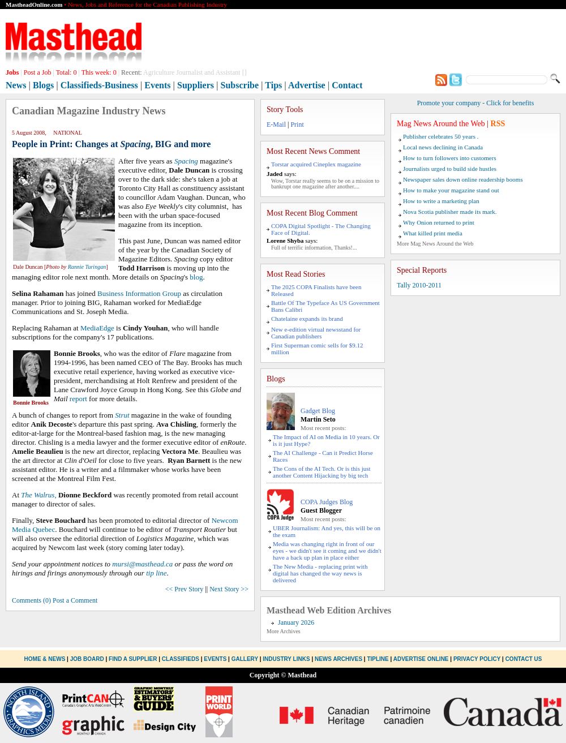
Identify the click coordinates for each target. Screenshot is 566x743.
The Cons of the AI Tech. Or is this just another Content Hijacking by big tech (322, 472)
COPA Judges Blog (327, 502)
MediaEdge (97, 328)
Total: (66, 72)
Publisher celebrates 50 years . (440, 136)
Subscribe (240, 85)
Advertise (306, 85)
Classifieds (180, 659)
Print (296, 124)
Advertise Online (421, 659)
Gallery (244, 659)
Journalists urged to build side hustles (449, 168)
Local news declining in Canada (443, 147)
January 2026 (296, 622)
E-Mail (276, 124)
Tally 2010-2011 (419, 285)
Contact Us (523, 659)
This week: (99, 72)
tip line (156, 573)
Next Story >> (228, 589)
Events (157, 85)
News (16, 85)
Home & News (45, 659)
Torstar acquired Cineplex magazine (316, 164)
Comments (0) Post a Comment (54, 600)
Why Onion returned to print (438, 222)
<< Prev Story (184, 589)
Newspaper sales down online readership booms (463, 179)
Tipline (377, 659)
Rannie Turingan (87, 267)
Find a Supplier (133, 659)
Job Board (87, 659)
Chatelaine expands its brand (307, 318)
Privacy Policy (476, 659)
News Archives (338, 659)
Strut (122, 415)
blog (196, 277)
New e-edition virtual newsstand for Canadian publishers (316, 333)
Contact (347, 85)
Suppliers (195, 85)
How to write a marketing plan (441, 200)
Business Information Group (139, 293)
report (78, 398)
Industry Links (286, 659)
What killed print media (432, 233)
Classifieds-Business (99, 85)
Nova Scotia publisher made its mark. (450, 211)
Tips (273, 85)
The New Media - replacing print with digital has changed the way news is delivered (320, 573)
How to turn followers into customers (449, 157)
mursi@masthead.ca (142, 564)
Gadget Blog (318, 411)
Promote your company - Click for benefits (475, 103)
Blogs (43, 85)
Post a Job (38, 72)
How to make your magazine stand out (451, 190)
